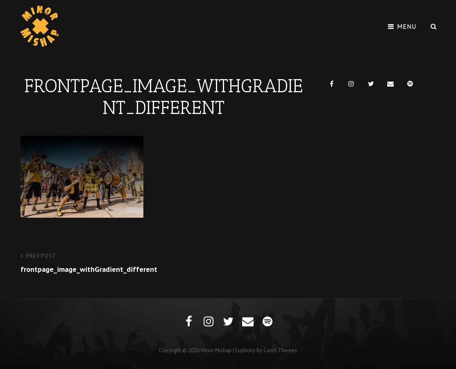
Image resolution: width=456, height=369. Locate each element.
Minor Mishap (216, 350)
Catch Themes (280, 350)
